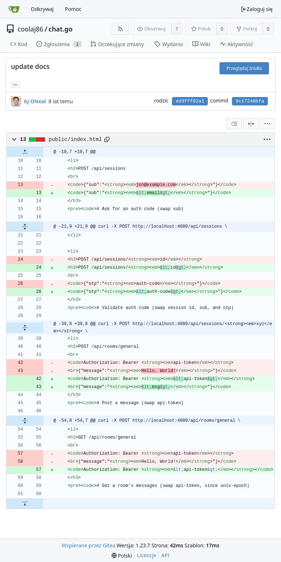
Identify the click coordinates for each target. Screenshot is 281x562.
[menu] (267, 123)
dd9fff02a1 (190, 101)
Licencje (146, 555)
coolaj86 (30, 29)
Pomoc (73, 8)
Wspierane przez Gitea (89, 545)
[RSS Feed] (120, 29)
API (165, 555)
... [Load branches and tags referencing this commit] (15, 84)
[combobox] (234, 123)
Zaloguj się (257, 8)
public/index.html (75, 139)
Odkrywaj (42, 8)
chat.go (61, 29)
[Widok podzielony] (251, 123)
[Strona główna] (14, 9)
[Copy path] (107, 139)
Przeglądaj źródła (244, 68)
